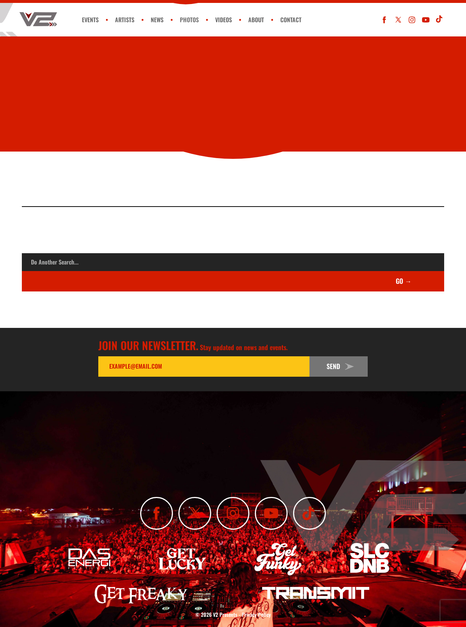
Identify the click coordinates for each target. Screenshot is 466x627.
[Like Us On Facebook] (384, 20)
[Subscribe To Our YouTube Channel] (425, 20)
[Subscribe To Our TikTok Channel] (439, 20)
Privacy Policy (256, 614)
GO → (403, 281)
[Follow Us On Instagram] (411, 20)
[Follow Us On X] (398, 20)
